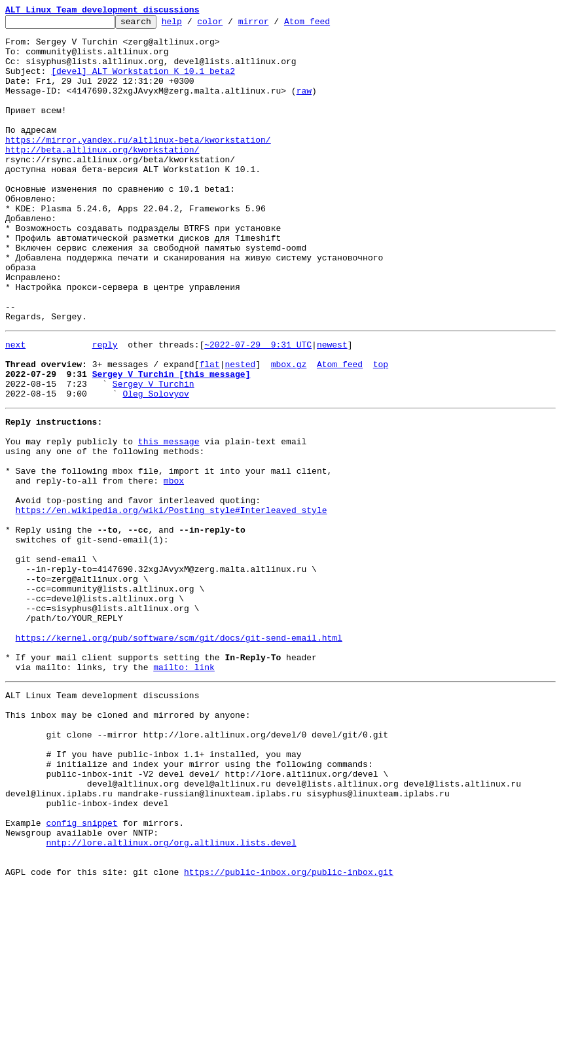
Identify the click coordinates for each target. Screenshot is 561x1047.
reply (105, 407)
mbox (174, 567)
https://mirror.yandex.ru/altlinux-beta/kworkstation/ (138, 165)
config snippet (81, 974)
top (380, 430)
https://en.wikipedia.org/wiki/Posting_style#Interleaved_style (171, 602)
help (192, 25)
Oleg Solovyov (155, 466)
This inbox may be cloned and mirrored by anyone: (127, 844)
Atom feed (327, 25)
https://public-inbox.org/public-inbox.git (288, 1032)
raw (304, 106)
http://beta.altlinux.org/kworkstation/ (102, 177)
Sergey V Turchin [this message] (171, 442)
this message (169, 519)
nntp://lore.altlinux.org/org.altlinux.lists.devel (171, 997)
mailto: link (184, 790)
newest (332, 407)
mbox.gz (289, 430)
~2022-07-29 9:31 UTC (258, 407)
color (230, 25)
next (15, 407)
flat (209, 430)
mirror (274, 25)
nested (240, 430)
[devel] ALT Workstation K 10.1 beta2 (143, 82)
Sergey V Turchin (153, 454)
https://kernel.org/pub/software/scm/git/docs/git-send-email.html (179, 755)
